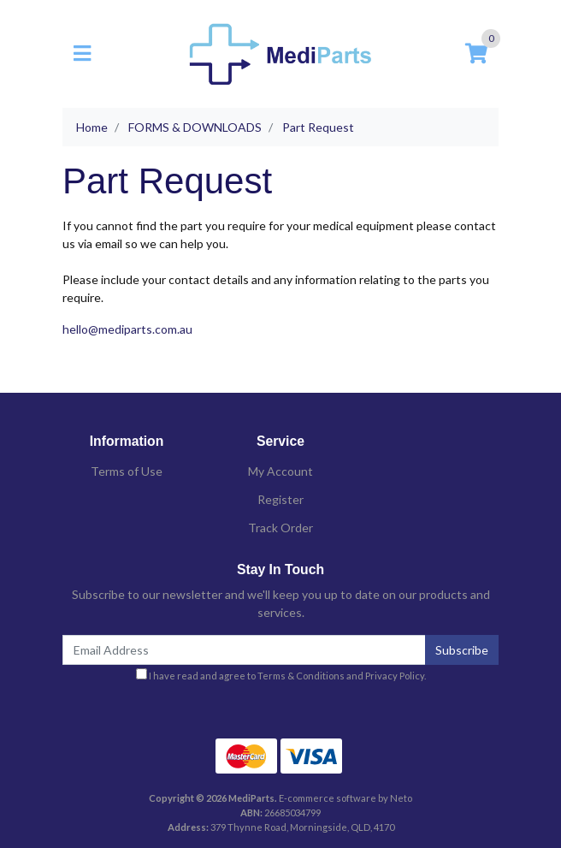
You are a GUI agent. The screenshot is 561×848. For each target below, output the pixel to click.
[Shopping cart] (476, 54)
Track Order (280, 527)
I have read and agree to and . (281, 674)
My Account (280, 471)
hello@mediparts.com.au (127, 329)
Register (280, 499)
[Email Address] (244, 650)
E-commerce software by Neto (345, 798)
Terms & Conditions (301, 675)
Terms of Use (126, 471)
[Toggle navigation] (82, 54)
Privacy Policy (394, 675)
